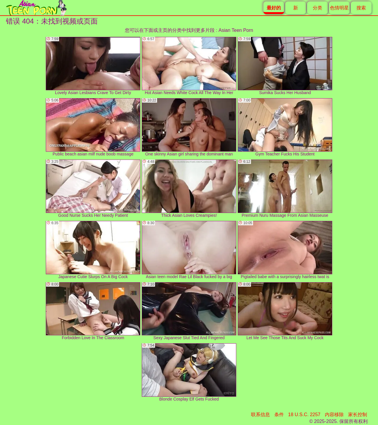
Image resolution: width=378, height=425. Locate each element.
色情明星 (339, 7)
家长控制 (357, 414)
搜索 (361, 7)
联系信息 (260, 414)
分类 (317, 7)
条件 (279, 414)
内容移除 (334, 414)
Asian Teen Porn (236, 30)
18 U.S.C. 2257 (304, 414)
